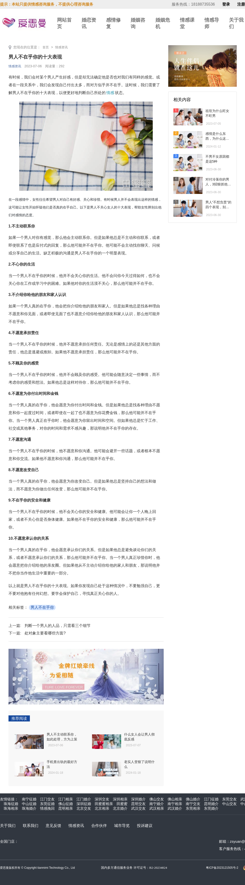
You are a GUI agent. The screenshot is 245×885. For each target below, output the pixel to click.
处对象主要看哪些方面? (45, 633)
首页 (45, 47)
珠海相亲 (11, 808)
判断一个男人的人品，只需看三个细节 (58, 626)
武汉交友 (138, 808)
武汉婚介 (175, 808)
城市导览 (122, 826)
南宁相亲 (175, 804)
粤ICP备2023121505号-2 (222, 867)
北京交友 (83, 808)
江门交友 (47, 799)
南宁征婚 (29, 799)
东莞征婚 (47, 804)
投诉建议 (144, 826)
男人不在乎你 (42, 607)
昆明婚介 (211, 804)
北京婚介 (120, 808)
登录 (226, 4)
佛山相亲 (175, 799)
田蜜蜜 (122, 804)
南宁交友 (193, 804)
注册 (241, 4)
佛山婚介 (193, 799)
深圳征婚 (83, 804)
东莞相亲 (193, 808)
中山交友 (229, 804)
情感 (110, 93)
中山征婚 (29, 804)
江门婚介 (83, 799)
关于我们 (8, 826)
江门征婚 (211, 799)
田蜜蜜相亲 (104, 804)
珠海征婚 (11, 804)
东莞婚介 (211, 808)
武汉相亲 (156, 808)
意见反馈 (53, 826)
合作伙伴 (99, 826)
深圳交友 (102, 799)
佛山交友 (156, 799)
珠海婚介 (29, 808)
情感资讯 (62, 47)
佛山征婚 (65, 804)
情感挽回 (47, 808)
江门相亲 (65, 799)
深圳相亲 (120, 799)
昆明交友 (138, 804)
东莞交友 (229, 799)
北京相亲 (102, 808)
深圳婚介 (138, 799)
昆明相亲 (65, 808)
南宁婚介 (156, 804)
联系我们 (30, 826)
